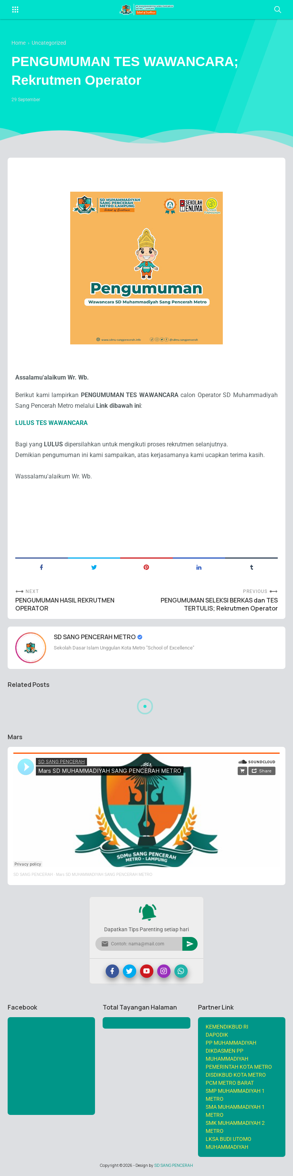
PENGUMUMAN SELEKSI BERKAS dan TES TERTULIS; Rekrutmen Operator (219, 604)
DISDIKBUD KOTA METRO (236, 1075)
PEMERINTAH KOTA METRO (239, 1067)
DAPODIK (217, 1035)
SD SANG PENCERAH (33, 874)
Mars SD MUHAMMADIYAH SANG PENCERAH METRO (104, 874)
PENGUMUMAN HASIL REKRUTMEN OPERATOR (64, 604)
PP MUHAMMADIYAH (231, 1043)
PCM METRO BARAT (230, 1083)
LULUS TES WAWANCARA (51, 422)
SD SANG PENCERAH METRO (95, 637)
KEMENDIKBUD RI (227, 1027)
